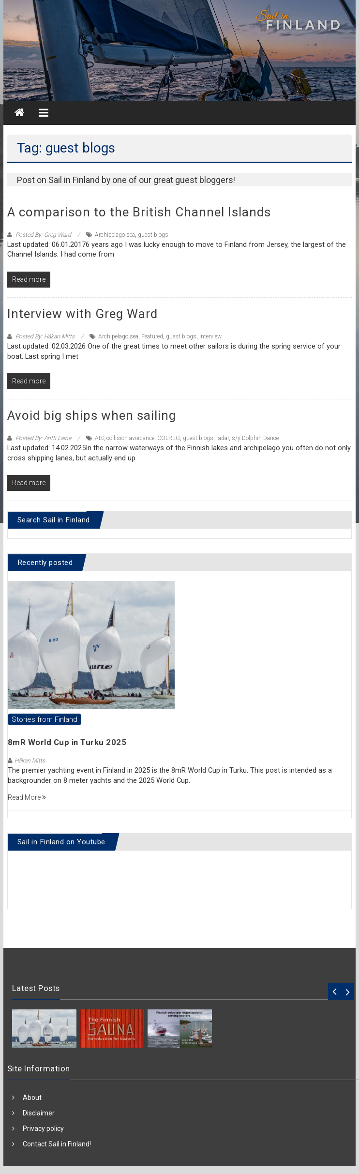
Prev (334, 991)
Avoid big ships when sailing (91, 415)
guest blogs (153, 234)
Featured (152, 336)
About (32, 1097)
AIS (99, 438)
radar (222, 438)
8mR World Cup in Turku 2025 (67, 742)
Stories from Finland (44, 719)
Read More (27, 797)
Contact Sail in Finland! (57, 1144)
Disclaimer (39, 1113)
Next (347, 991)
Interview (210, 336)
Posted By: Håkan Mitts (45, 336)
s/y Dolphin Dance (255, 438)
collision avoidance (130, 438)
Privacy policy (43, 1128)
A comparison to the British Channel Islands (139, 212)
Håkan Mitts (30, 760)
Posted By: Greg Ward (43, 234)
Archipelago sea (115, 234)
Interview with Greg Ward (82, 313)
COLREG (168, 438)
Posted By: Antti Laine (43, 438)
